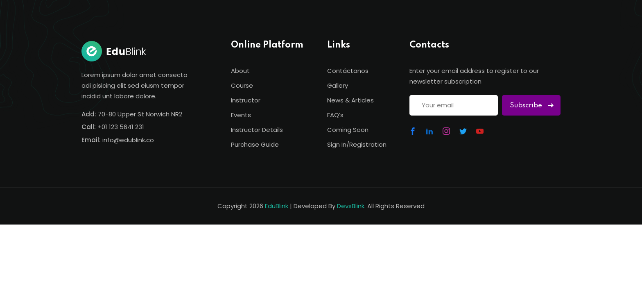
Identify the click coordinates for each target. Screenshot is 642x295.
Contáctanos (347, 70)
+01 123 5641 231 (120, 127)
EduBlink (276, 206)
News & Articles (350, 100)
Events (241, 115)
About (240, 70)
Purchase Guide (255, 144)
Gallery (337, 85)
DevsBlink (350, 206)
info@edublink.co (128, 140)
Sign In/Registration (357, 144)
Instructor (245, 100)
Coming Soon (347, 129)
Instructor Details (257, 129)
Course (242, 85)
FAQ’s (335, 115)
